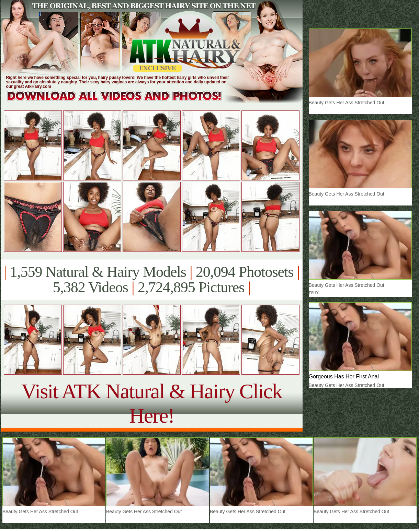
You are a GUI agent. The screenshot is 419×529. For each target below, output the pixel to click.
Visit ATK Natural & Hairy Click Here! (151, 403)
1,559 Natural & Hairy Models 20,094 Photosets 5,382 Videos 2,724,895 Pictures (151, 279)
